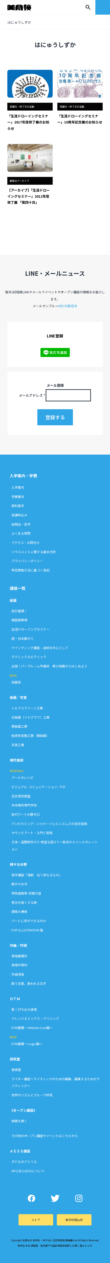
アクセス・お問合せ (25, 542)
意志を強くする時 (24, 902)
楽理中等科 (19, 965)
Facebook (31, 1198)
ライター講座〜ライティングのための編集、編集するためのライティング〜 (55, 1082)
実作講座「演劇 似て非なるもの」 (36, 875)
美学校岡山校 (74, 1220)
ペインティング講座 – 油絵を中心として (39, 647)
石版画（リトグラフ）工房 (30, 717)
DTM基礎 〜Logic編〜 (26, 1043)
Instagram (78, 1198)
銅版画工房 (19, 726)
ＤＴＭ (15, 998)
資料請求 (17, 505)
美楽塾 (16, 1069)
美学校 (24, 7)
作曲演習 (17, 974)
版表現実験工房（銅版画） (30, 735)
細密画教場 (19, 620)
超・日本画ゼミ (22, 638)
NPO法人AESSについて (28, 1171)
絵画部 (16, 682)
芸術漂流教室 (20, 796)
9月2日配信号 (67, 306)
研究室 (15, 1059)
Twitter (55, 1198)
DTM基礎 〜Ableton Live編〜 (32, 1027)
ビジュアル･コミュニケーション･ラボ (38, 786)
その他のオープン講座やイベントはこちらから (44, 1135)
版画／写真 (18, 697)
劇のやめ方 (19, 884)
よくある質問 (20, 533)
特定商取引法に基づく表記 (30, 570)
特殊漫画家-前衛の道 (26, 893)
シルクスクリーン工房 (27, 708)
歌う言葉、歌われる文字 (28, 983)
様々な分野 (18, 864)
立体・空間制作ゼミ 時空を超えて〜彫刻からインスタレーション (54, 845)
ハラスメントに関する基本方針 (33, 552)
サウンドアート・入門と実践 (31, 832)
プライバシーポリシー (27, 561)
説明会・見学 (20, 524)
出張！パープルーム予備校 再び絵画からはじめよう (49, 666)
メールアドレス (32, 395)
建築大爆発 (19, 911)
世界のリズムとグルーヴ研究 (32, 1095)
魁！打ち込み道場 (24, 1009)
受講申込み (19, 515)
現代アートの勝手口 (25, 814)
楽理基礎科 (19, 956)
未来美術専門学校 (24, 805)
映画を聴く (19, 1121)
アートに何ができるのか (28, 920)
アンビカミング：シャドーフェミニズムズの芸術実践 (49, 823)
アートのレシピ (22, 777)
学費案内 (17, 496)
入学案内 (17, 487)
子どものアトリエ (24, 1161)
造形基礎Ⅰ (19, 611)
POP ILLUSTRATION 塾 (27, 930)
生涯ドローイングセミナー (30, 629)
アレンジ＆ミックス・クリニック (35, 1018)
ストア (35, 1220)
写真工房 (17, 745)
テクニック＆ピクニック (28, 656)
